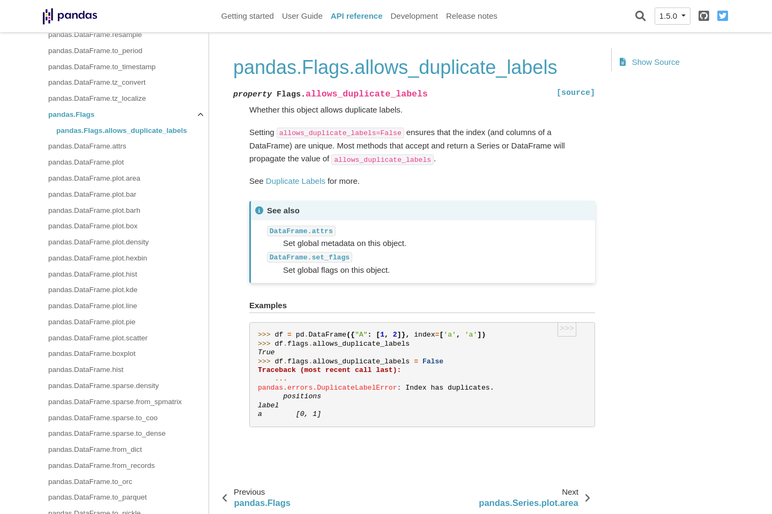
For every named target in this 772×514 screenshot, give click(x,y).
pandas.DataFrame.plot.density (98, 242)
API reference (357, 15)
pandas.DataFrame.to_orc (90, 482)
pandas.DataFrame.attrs (87, 146)
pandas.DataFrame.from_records (101, 465)
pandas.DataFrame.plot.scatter (97, 338)
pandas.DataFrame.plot (86, 162)
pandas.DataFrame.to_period (95, 51)
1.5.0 (669, 15)
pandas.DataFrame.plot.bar (92, 194)
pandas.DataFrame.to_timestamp (101, 67)
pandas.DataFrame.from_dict (95, 449)
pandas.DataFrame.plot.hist (92, 274)
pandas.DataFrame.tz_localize (97, 98)
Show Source (650, 61)
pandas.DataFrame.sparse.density (103, 386)
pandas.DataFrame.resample (95, 35)
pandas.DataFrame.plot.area (94, 178)
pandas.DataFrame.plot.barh (94, 210)
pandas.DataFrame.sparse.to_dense (107, 433)
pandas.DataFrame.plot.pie (92, 322)
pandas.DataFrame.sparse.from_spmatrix (115, 402)
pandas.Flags (71, 114)
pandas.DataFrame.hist (85, 370)
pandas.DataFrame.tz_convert (97, 82)
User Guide (302, 15)
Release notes (472, 15)
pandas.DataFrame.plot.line (92, 306)
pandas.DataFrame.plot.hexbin (97, 258)
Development (413, 15)
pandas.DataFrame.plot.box (93, 226)
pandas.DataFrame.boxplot (92, 353)
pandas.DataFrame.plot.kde (93, 290)
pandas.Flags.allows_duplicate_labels (121, 130)
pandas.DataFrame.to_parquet (97, 497)
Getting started (247, 15)
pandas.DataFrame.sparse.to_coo (103, 418)
